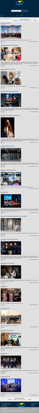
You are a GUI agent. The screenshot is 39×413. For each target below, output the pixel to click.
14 (25, 399)
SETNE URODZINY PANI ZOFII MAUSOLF (8, 263)
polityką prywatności (24, 410)
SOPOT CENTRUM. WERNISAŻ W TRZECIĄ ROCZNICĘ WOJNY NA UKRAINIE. (14, 216)
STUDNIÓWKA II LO (4, 353)
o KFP (17, 15)
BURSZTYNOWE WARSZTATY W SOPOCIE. (8, 69)
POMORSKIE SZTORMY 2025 (6, 23)
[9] (25, 20)
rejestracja (32, 405)
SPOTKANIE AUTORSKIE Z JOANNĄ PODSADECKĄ (9, 45)
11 (27, 20)
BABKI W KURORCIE (4, 192)
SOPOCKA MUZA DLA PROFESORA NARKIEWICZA (9, 91)
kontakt (21, 15)
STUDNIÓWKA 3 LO (4, 286)
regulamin (32, 404)
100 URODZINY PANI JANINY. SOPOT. (7, 330)
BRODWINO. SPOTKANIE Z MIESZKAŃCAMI (8, 170)
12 (28, 20)
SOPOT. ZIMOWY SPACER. (5, 308)
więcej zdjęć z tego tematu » (33, 41)
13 (24, 399)
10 (26, 20)
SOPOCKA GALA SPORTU (5, 376)
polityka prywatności (34, 403)
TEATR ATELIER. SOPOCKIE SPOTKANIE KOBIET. (9, 239)
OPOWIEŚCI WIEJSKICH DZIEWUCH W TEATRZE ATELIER (11, 115)
